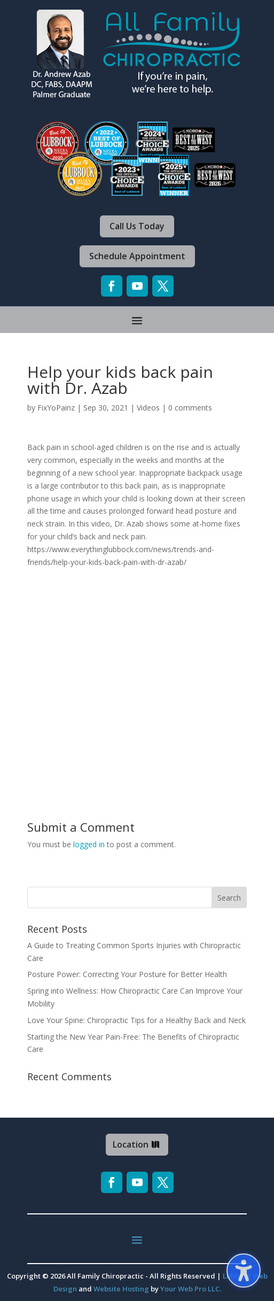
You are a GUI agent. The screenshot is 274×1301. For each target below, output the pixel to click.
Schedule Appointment (137, 256)
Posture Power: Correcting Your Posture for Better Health (127, 974)
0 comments (190, 407)
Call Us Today (137, 226)
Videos (148, 407)
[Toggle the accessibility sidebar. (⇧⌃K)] (243, 1270)
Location (130, 1144)
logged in (89, 844)
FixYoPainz (56, 407)
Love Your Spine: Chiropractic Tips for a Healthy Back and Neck (136, 1020)
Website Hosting (121, 1289)
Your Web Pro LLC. (190, 1289)
